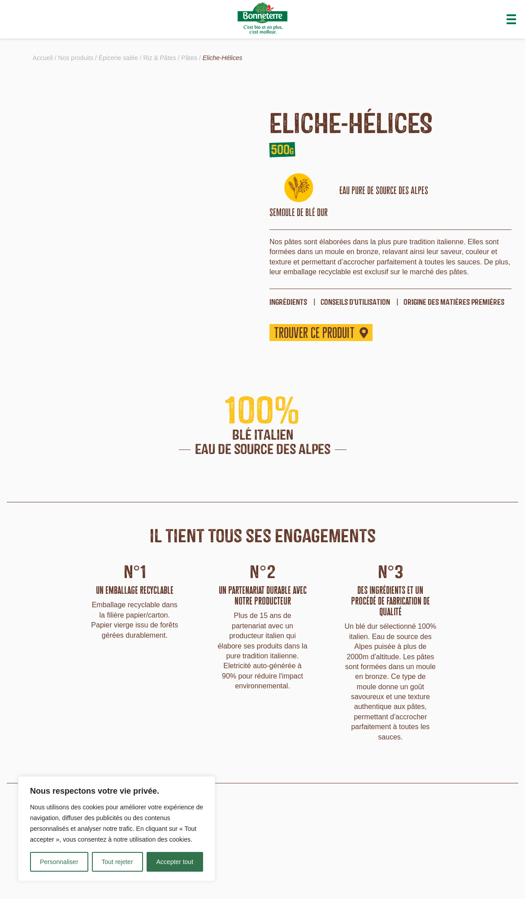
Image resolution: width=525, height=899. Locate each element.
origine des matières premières (454, 302)
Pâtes (189, 57)
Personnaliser (59, 861)
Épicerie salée (118, 57)
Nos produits (76, 57)
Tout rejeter (117, 861)
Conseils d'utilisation (355, 302)
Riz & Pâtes (159, 57)
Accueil (43, 57)
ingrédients (288, 302)
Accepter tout (175, 861)
